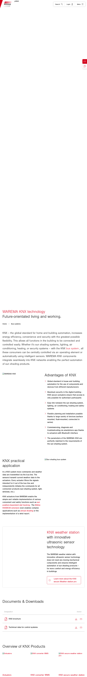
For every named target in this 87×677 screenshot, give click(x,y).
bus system (72, 348)
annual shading (26, 511)
